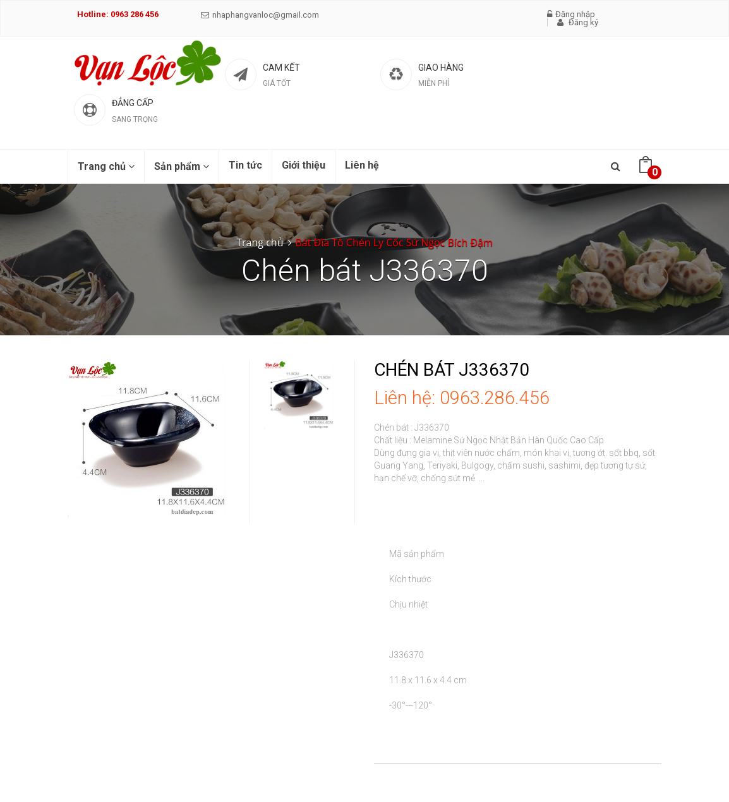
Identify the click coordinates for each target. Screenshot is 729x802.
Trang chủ (106, 166)
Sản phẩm (181, 166)
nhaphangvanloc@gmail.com (260, 15)
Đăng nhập (571, 14)
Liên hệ (362, 165)
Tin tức (245, 165)
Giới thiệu (303, 165)
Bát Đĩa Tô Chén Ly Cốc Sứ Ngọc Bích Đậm (393, 242)
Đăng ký (577, 22)
